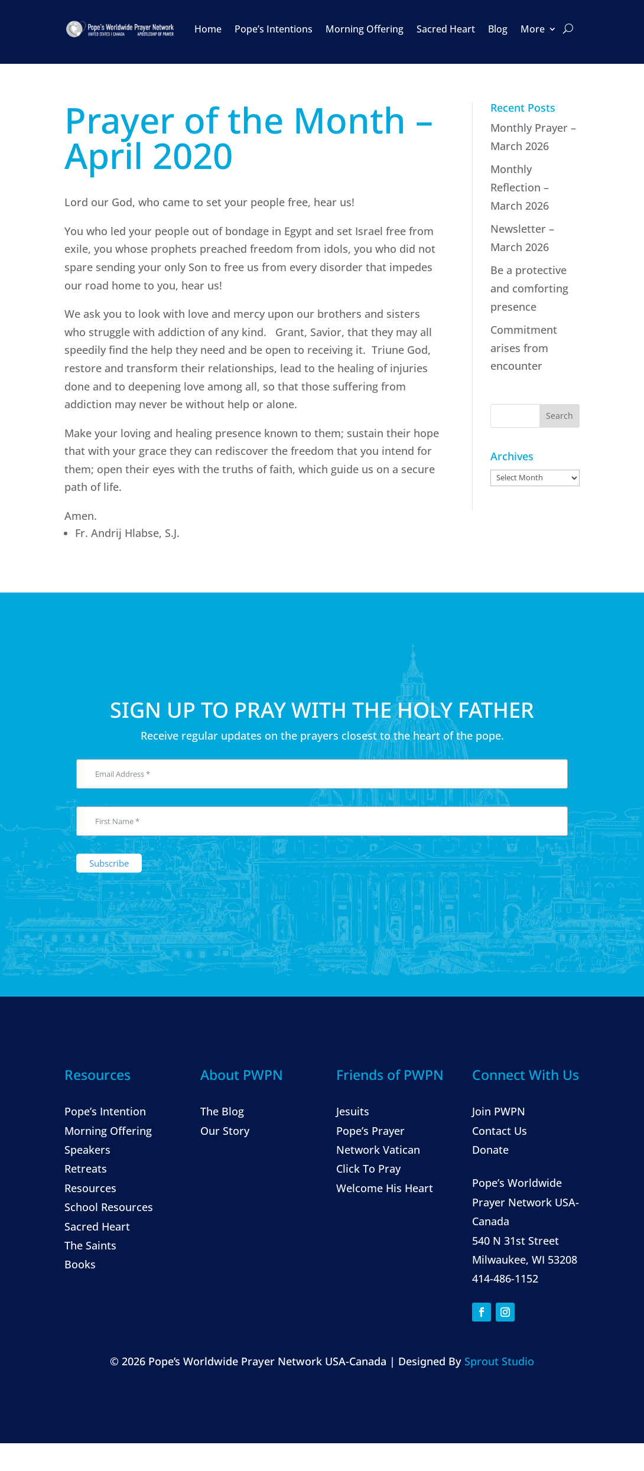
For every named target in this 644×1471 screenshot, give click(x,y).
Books (80, 1264)
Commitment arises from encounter (523, 348)
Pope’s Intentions (274, 28)
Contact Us (499, 1131)
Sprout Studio (499, 1361)
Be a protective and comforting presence (529, 288)
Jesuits (352, 1111)
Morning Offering (365, 28)
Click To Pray (368, 1168)
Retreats (85, 1168)
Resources (90, 1188)
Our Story (224, 1131)
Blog (498, 28)
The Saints (90, 1245)
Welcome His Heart (384, 1188)
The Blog (222, 1111)
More (533, 28)
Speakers (87, 1150)
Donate (490, 1150)
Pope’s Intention (105, 1111)
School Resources (108, 1207)
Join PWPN (498, 1111)
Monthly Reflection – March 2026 (519, 187)
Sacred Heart (446, 28)
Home (208, 28)
